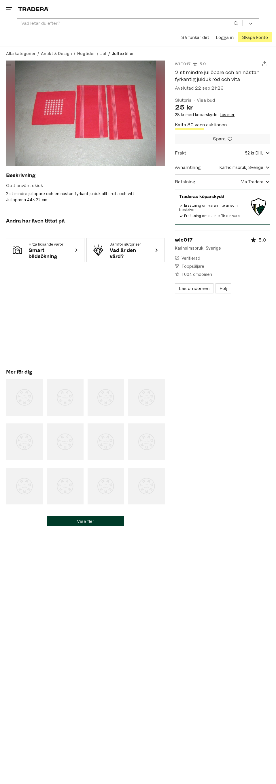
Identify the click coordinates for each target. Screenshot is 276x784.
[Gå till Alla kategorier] (20, 53)
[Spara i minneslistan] (222, 139)
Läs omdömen (194, 288)
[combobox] (129, 23)
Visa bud (206, 100)
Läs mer (227, 114)
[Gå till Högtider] (86, 53)
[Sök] (236, 23)
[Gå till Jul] (103, 53)
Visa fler (85, 521)
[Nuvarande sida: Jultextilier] (123, 53)
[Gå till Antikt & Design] (56, 53)
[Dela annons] (264, 64)
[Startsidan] (33, 9)
